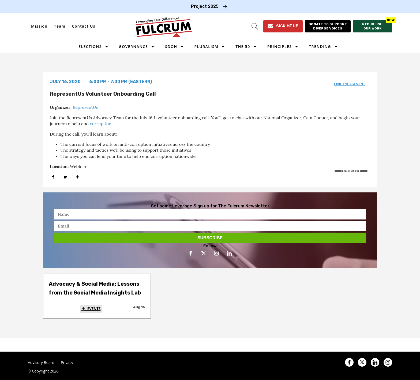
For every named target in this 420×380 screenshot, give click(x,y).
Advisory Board (41, 362)
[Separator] (77, 177)
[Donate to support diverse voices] (328, 26)
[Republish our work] (372, 26)
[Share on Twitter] (65, 177)
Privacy (67, 362)
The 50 (242, 46)
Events (94, 308)
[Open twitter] (203, 253)
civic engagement (349, 84)
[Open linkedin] (229, 253)
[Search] (254, 26)
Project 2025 (205, 6)
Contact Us (83, 26)
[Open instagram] (216, 253)
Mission (39, 26)
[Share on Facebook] (53, 177)
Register (351, 170)
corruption (100, 123)
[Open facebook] (190, 253)
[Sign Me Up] (283, 26)
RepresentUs (85, 107)
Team (60, 26)
